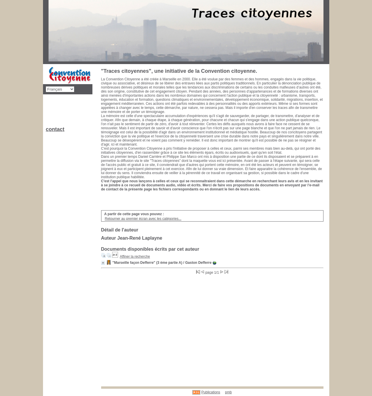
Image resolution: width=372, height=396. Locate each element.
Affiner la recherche (135, 256)
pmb (228, 392)
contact (55, 129)
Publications (210, 392)
